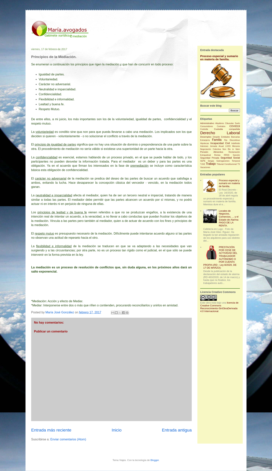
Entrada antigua (177, 430)
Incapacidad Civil (220, 143)
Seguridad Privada (209, 157)
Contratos (221, 126)
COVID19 (234, 126)
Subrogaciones (223, 161)
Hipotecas (204, 143)
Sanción (236, 155)
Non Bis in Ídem (231, 149)
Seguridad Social (230, 157)
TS (238, 164)
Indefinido (235, 143)
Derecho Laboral (220, 133)
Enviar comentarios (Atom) (68, 439)
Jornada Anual (217, 146)
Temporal (236, 161)
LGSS (228, 146)
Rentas (217, 155)
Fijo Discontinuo (232, 140)
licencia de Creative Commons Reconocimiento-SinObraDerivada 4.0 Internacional (219, 307)
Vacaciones (205, 167)
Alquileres (219, 123)
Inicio (116, 430)
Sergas (211, 161)
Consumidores (206, 126)
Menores (236, 146)
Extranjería (205, 140)
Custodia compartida (227, 129)
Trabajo (211, 163)
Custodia (204, 129)
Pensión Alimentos (211, 152)
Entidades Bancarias (230, 137)
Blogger (154, 460)
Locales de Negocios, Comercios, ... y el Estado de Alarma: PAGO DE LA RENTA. (229, 218)
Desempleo (205, 137)
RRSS (226, 155)
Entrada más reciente (51, 430)
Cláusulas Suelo (232, 123)
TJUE (202, 164)
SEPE (203, 161)
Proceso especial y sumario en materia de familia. (219, 57)
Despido (216, 137)
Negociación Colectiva (210, 149)
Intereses (204, 146)
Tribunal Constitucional (227, 164)
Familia (217, 139)
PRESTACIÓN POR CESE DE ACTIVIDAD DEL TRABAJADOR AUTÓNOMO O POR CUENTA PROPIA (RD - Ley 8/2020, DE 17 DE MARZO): (220, 257)
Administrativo (207, 123)
